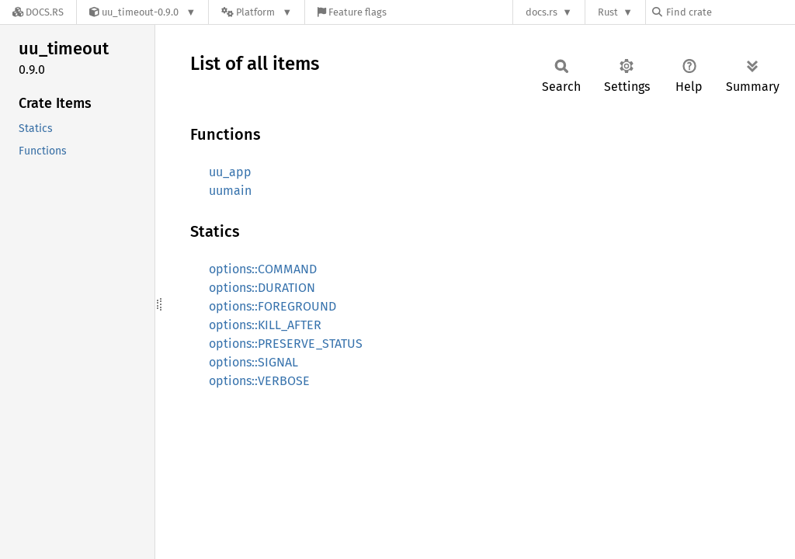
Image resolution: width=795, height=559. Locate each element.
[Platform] (256, 12)
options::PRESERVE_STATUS (286, 343)
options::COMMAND (263, 269)
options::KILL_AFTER (265, 325)
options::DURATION (262, 287)
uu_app (230, 172)
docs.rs (541, 12)
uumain (230, 190)
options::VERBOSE (259, 380)
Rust (608, 12)
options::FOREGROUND (272, 306)
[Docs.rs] (38, 12)
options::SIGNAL (253, 362)
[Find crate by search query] (730, 12)
